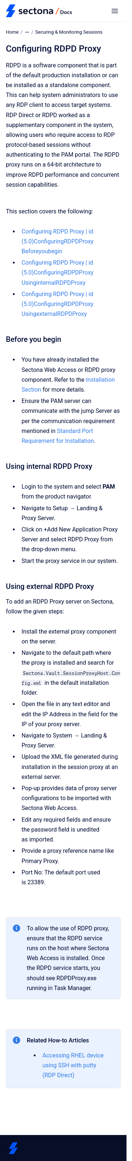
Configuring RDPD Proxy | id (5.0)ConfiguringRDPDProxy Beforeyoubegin (58, 241)
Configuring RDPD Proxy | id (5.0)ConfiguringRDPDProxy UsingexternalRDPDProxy (58, 304)
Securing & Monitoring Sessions (69, 32)
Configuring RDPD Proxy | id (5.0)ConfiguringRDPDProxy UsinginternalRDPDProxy (58, 272)
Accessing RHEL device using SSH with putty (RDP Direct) (73, 1065)
